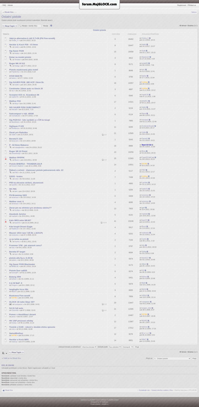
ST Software (104, 402)
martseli (14, 216)
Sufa (143, 51)
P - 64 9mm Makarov (19, 145)
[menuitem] (162, 390)
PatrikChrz (15, 72)
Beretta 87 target (17, 252)
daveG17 (145, 258)
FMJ (16, 172)
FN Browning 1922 (18, 195)
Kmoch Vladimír (17, 166)
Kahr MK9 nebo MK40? (20, 220)
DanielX (145, 138)
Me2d (13, 291)
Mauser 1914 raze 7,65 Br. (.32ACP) (26, 233)
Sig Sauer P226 (16, 51)
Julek (17, 47)
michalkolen (15, 116)
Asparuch (145, 57)
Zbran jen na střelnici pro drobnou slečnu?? (30, 208)
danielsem (15, 122)
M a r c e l (145, 333)
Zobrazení (132, 34)
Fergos (14, 285)
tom (143, 69)
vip (12, 91)
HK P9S (13, 189)
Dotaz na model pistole (20, 57)
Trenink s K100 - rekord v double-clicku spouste (32, 327)
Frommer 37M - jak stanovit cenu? (25, 245)
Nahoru (194, 12)
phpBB (91, 400)
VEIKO (144, 295)
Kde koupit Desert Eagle (21, 226)
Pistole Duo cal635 (18, 270)
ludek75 (145, 189)
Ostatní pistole (11, 16)
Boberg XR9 (15, 277)
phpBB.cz (105, 404)
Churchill (14, 310)
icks (12, 247)
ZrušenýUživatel (148, 126)
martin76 (14, 97)
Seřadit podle (109, 347)
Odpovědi (116, 34)
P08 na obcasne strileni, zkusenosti (26, 183)
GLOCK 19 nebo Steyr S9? (22, 302)
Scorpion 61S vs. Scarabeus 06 (24, 95)
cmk (16, 179)
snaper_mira (146, 308)
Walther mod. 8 (16, 201)
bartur (13, 78)
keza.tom (14, 141)
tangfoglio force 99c (18, 289)
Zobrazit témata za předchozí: (78, 347)
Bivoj (143, 151)
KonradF (14, 273)
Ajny (16, 103)
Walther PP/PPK (17, 157)
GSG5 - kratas (16, 176)
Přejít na (149, 358)
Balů (143, 283)
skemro (144, 327)
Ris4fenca (15, 128)
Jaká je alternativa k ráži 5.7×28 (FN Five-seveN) (32, 38)
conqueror (18, 304)
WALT (144, 339)
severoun (14, 197)
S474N (144, 164)
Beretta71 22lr (16, 139)
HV (143, 270)
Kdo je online (8, 365)
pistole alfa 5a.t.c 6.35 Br (21, 258)
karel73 (17, 223)
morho (17, 241)
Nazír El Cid (146, 145)
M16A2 (144, 320)
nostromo (15, 235)
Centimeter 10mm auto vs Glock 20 (26, 88)
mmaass (145, 120)
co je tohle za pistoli (18, 239)
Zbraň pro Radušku (18, 132)
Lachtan (145, 182)
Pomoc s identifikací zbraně (22, 314)
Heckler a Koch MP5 (19, 339)
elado (144, 44)
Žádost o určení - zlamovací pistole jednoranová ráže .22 (36, 170)
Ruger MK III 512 (17, 63)
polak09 (145, 63)
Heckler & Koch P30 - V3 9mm (23, 44)
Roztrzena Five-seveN (19, 295)
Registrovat (181, 5)
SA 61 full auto (16, 308)
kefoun (14, 279)
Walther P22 (15, 101)
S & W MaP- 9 (15, 283)
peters (13, 260)
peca (13, 316)
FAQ (4, 5)
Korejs (13, 323)
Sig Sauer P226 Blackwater (22, 264)
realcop (14, 342)
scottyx (17, 210)
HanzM (14, 109)
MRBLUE (15, 266)
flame (144, 113)
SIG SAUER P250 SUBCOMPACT (24, 107)
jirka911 (145, 101)
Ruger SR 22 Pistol (18, 151)
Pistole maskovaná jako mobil (23, 70)
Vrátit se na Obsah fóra (12, 358)
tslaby (17, 53)
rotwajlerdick (19, 147)
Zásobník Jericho (17, 214)
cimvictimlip (15, 153)
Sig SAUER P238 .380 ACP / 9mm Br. (26, 82)
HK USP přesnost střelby (21, 321)
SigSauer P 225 (16, 126)
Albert (144, 264)
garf (143, 207)
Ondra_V (14, 40)
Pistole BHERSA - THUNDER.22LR (25, 164)
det (16, 191)
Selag (17, 66)
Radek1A (14, 229)
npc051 (14, 185)
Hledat (10, 5)
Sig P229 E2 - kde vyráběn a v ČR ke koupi (29, 120)
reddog (144, 82)
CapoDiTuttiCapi (148, 157)
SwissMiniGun (16, 333)
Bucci (17, 160)
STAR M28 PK (15, 76)
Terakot (17, 59)
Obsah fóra (8, 12)
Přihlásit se (192, 5)
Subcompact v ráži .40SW (21, 114)
